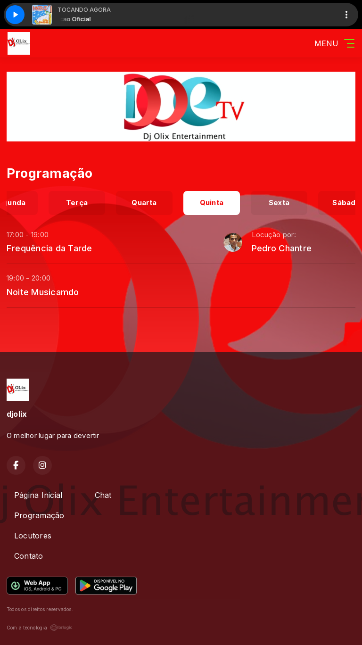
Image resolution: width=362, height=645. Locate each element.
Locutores (32, 535)
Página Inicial (38, 495)
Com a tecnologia (40, 627)
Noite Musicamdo (43, 292)
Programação (39, 515)
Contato (28, 556)
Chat (103, 495)
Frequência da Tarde (49, 248)
